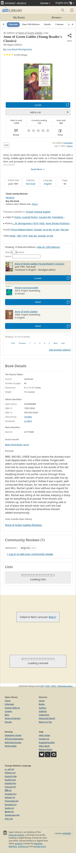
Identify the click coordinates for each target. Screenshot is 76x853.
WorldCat (10, 197)
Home (42, 700)
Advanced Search (47, 718)
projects (18, 843)
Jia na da (47, 229)
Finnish (29, 211)
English (48, 183)
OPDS (53, 686)
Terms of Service (12, 718)
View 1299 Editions (31, 24)
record (26, 444)
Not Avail (30, 183)
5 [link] (49, 343)
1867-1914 (22, 235)
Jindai (12, 235)
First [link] (13, 343)
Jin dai (56, 229)
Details (47, 24)
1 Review (59, 24)
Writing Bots (11, 745)
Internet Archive (16, 834)
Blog (7, 714)
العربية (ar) (9, 769)
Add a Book (44, 745)
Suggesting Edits (47, 742)
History (70, 146)
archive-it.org (39, 846)
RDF (42, 686)
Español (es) (10, 783)
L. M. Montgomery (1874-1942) (28, 223)
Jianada (42, 235)
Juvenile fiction (30, 217)
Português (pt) (11, 800)
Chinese (38, 211)
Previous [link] (22, 343)
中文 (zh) (9, 818)
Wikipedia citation (65, 686)
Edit (6, 145)
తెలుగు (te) (9, 811)
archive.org (23, 846)
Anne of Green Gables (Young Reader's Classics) (39, 263)
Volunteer (9, 704)
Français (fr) (10, 786)
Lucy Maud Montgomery (19, 49)
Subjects (43, 711)
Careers (8, 711)
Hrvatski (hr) (11, 793)
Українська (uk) (12, 815)
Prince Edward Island (22, 229)
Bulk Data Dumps (13, 742)
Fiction (17, 217)
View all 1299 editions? (48, 247)
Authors (42, 707)
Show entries (14, 252)
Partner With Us (12, 707)
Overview (13, 24)
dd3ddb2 (67, 833)
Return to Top (45, 721)
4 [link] (44, 343)
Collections (44, 714)
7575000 (28, 417)
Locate (38, 104)
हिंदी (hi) (8, 790)
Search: (22, 256)
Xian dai (64, 229)
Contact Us (44, 738)
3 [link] (39, 343)
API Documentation (14, 738)
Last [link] (63, 343)
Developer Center (13, 735)
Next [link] (55, 343)
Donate (45, 3)
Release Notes (45, 749)
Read (38, 302)
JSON (47, 686)
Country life (45, 217)
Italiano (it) (10, 797)
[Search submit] (62, 10)
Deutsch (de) (11, 776)
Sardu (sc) (9, 808)
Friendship (57, 217)
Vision (7, 700)
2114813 (28, 421)
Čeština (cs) (10, 772)
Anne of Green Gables (30, 33)
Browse (50, 17)
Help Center (44, 735)
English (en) (10, 779)
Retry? (35, 204)
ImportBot (68, 143)
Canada (38, 229)
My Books (19, 17)
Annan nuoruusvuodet (26, 287)
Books (42, 704)
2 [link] (34, 343)
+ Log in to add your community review (30, 554)
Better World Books (13, 444)
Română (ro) (11, 804)
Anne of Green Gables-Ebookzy (23, 525)
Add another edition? (60, 349)
